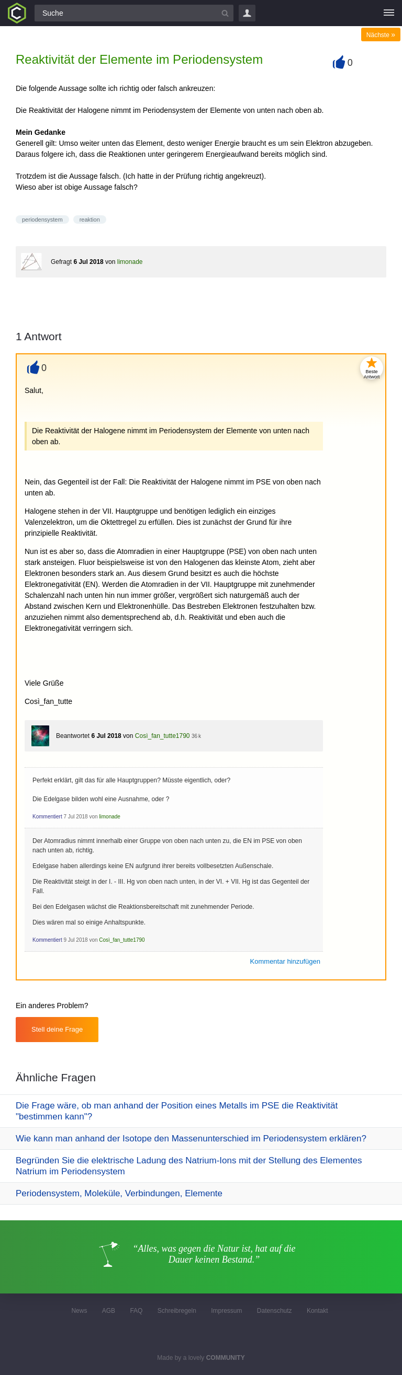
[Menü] (388, 13)
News (79, 1310)
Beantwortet (73, 736)
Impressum (226, 1310)
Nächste (380, 35)
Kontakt (317, 1310)
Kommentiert (47, 816)
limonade (130, 261)
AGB (108, 1310)
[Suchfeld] (134, 13)
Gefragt (61, 261)
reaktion (90, 219)
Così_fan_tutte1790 (162, 736)
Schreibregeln (177, 1310)
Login (247, 13)
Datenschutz (274, 1310)
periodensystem (42, 219)
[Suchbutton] (225, 13)
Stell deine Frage (57, 1029)
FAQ (136, 1310)
